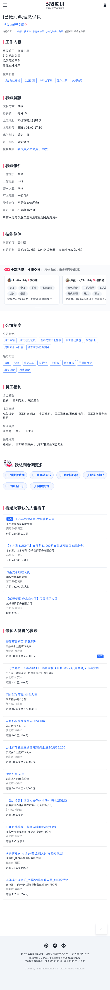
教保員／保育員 (28, 149)
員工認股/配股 (28, 340)
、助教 (43, 149)
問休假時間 (17, 475)
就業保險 (25, 369)
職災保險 (9, 369)
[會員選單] (105, 5)
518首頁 (18, 31)
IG (46, 945)
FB (55, 945)
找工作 (27, 31)
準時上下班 (46, 80)
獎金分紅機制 (12, 80)
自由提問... (44, 486)
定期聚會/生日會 (13, 347)
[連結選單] (5, 5)
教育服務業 (38, 31)
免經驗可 (77, 80)
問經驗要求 (44, 475)
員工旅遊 (9, 340)
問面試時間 (70, 475)
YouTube (63, 945)
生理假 (55, 362)
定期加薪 (30, 80)
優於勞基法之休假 (50, 340)
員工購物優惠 (73, 340)
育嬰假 (43, 362)
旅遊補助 (91, 340)
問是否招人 (97, 475)
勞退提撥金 (85, 362)
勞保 (7, 362)
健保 (17, 362)
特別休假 (69, 362)
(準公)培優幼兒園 (54, 31)
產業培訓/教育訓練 (38, 347)
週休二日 (62, 80)
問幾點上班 (17, 486)
